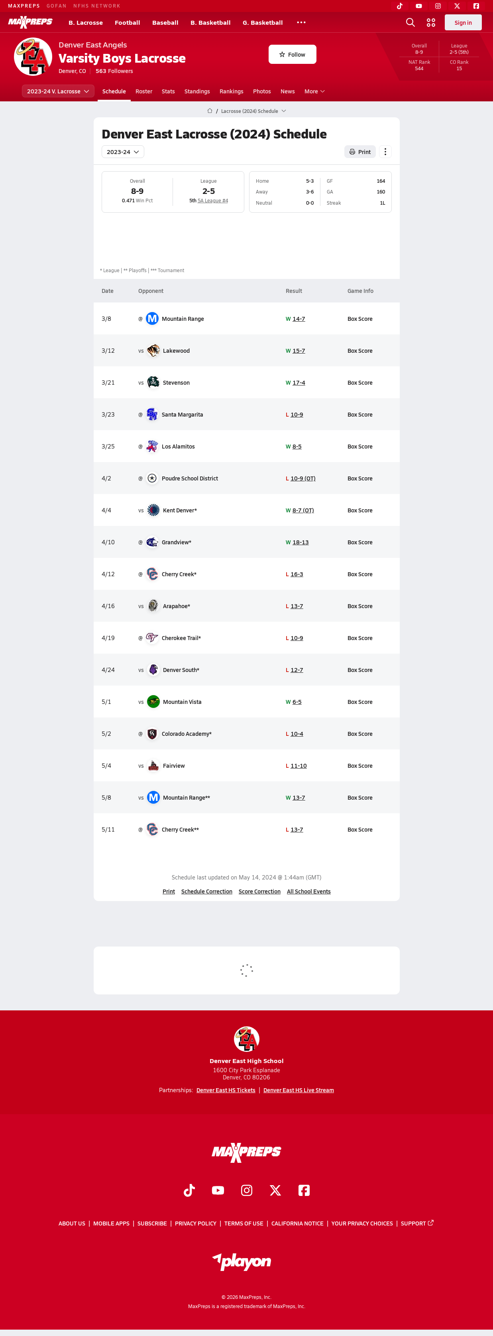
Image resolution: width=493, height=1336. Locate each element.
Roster (144, 91)
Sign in (463, 22)
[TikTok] (400, 6)
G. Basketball (263, 22)
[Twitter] (457, 6)
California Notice (297, 1223)
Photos (262, 91)
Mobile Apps (111, 1223)
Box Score (360, 318)
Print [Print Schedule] (360, 152)
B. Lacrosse (86, 22)
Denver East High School (247, 1045)
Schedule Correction (206, 891)
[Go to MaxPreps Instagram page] (246, 1191)
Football (127, 22)
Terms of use (243, 1223)
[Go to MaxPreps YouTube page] (218, 1191)
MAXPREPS (24, 5)
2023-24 (123, 152)
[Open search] (410, 22)
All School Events (309, 891)
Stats (168, 91)
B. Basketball (211, 22)
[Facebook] (476, 6)
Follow (292, 54)
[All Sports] (301, 22)
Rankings (232, 91)
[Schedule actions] (385, 151)
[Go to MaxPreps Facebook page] (304, 1191)
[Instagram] (438, 6)
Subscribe (152, 1223)
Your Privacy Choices (362, 1223)
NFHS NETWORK (97, 5)
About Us (72, 1223)
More (313, 91)
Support (417, 1223)
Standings (197, 91)
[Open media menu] (431, 22)
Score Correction (260, 891)
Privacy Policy (195, 1223)
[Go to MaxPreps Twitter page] (275, 1191)
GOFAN (57, 5)
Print (169, 891)
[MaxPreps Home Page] (210, 111)
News (288, 91)
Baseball (165, 22)
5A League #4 (212, 200)
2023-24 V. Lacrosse (58, 91)
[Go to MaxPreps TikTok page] (189, 1191)
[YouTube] (419, 6)
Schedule (114, 91)
